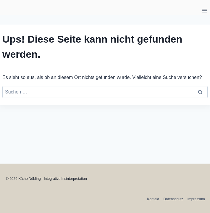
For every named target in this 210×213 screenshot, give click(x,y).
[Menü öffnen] (204, 10)
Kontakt (153, 199)
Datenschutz (173, 199)
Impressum (196, 199)
